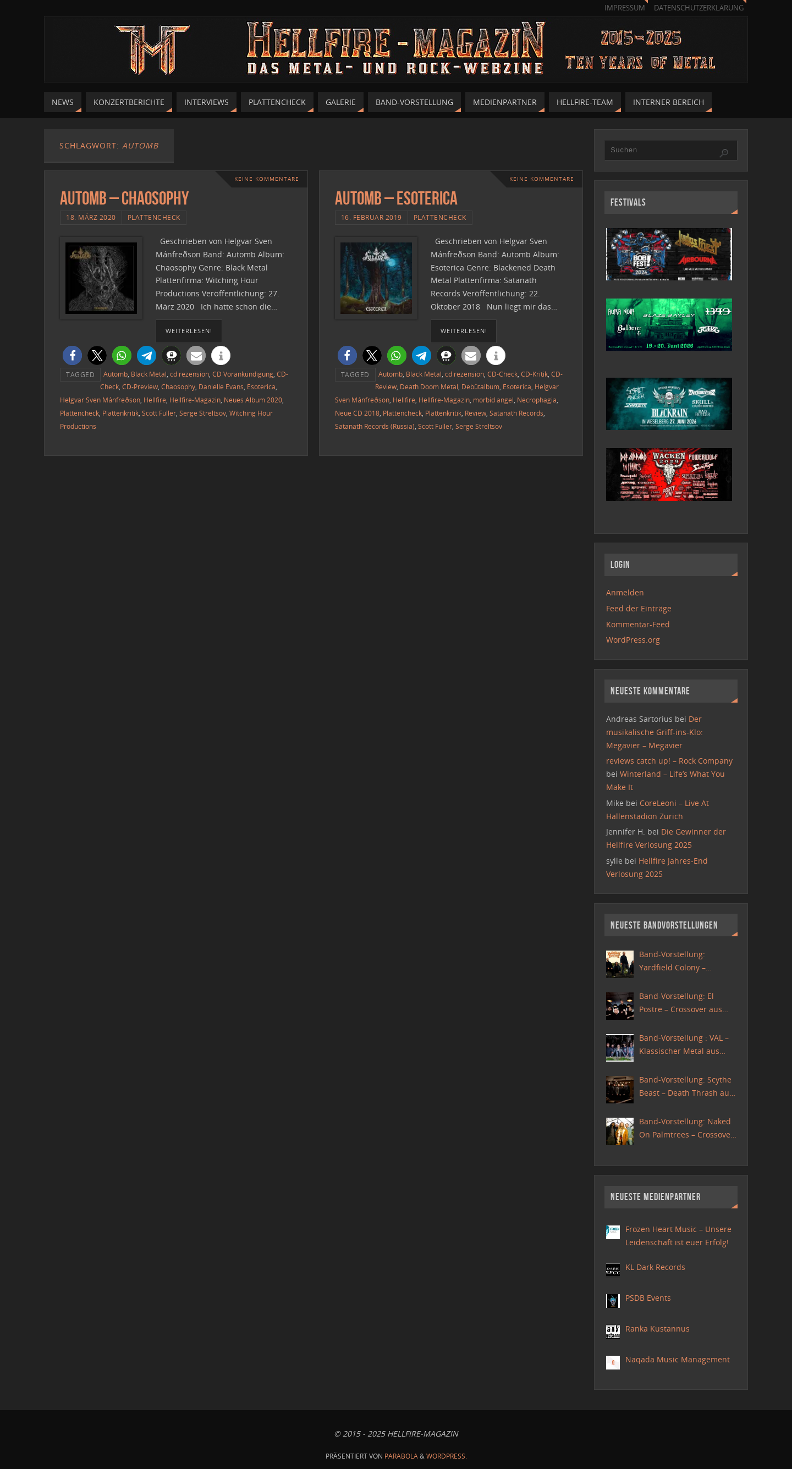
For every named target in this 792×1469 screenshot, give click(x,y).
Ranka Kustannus (657, 1328)
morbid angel (493, 399)
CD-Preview (140, 386)
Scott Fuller (159, 412)
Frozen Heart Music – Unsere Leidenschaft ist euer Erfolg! (678, 1235)
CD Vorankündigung (242, 373)
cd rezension (189, 373)
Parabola (401, 1456)
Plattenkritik (120, 412)
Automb (115, 373)
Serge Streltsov (202, 412)
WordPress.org (633, 639)
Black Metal (149, 373)
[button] (72, 355)
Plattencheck (154, 217)
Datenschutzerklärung (699, 8)
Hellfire (155, 399)
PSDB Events (648, 1298)
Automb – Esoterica (396, 198)
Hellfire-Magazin (195, 399)
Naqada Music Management (677, 1359)
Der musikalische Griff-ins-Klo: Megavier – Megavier (654, 732)
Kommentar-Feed (638, 624)
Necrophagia (537, 399)
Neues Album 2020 (253, 399)
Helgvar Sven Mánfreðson (100, 399)
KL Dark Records (655, 1267)
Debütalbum (480, 386)
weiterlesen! (189, 331)
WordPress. (446, 1456)
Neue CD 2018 (357, 412)
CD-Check (502, 373)
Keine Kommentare (266, 179)
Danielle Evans (221, 386)
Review (475, 412)
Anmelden (625, 592)
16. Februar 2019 (371, 217)
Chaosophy (178, 386)
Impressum (624, 8)
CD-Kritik (534, 373)
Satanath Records (516, 412)
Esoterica (261, 386)
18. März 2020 (91, 217)
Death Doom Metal (429, 386)
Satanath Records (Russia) (375, 426)
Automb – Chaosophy (124, 198)
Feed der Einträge (639, 608)
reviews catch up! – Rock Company (669, 760)
